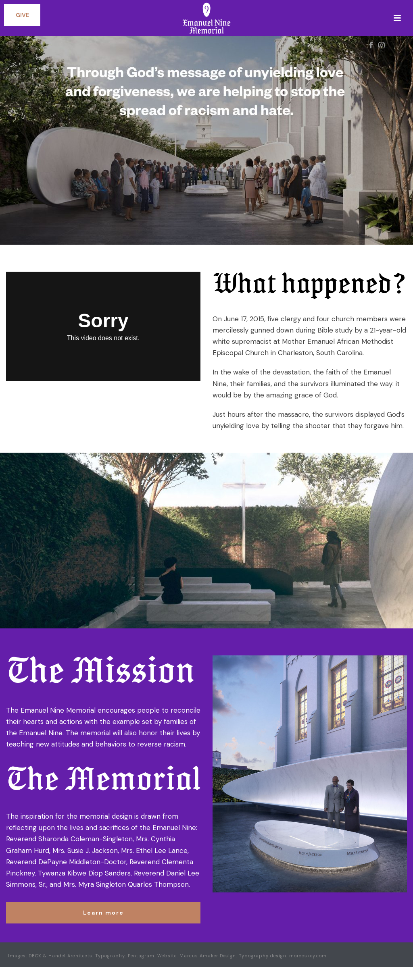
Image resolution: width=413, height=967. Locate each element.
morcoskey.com (308, 956)
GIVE (22, 15)
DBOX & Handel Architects (60, 956)
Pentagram (141, 956)
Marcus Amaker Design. (208, 956)
